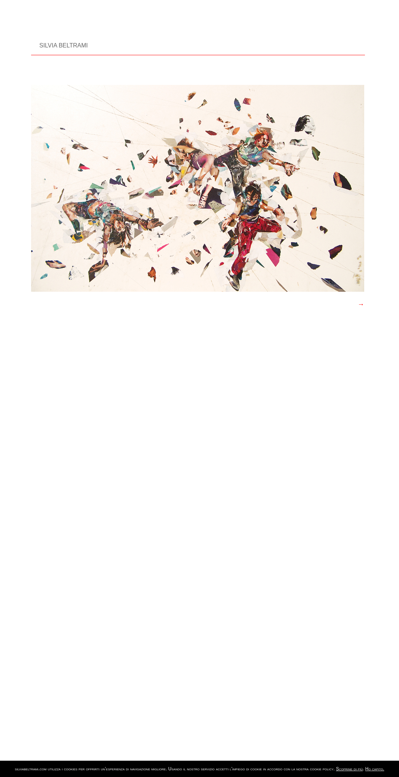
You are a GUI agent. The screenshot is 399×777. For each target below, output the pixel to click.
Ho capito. (374, 768)
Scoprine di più (349, 768)
